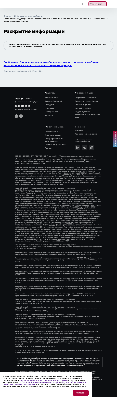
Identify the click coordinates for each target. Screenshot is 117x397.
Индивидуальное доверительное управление (87, 113)
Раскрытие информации (86, 134)
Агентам (48, 148)
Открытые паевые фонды (86, 98)
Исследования (51, 112)
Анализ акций (51, 98)
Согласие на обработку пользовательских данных (44, 380)
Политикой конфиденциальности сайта (41, 382)
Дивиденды (50, 105)
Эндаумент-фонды (53, 135)
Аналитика (50, 93)
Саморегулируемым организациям (54, 140)
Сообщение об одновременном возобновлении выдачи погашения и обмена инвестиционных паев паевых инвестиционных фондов (60, 45)
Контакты (79, 130)
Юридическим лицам (54, 127)
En (83, 4)
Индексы (49, 115)
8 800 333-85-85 (22, 106)
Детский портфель (83, 108)
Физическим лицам (84, 93)
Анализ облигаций (53, 101)
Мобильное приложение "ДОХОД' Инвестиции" (83, 140)
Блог (77, 118)
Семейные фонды (83, 105)
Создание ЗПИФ (52, 132)
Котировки (50, 108)
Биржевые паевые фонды (86, 101)
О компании (80, 127)
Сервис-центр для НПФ (55, 144)
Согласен (80, 393)
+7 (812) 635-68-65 (23, 99)
